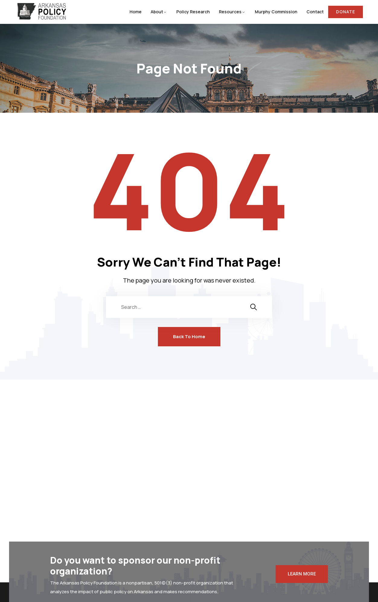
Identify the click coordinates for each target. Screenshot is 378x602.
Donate (345, 12)
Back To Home (189, 336)
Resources (230, 12)
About (157, 12)
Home (136, 12)
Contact (315, 12)
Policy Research (193, 12)
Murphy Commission (276, 12)
